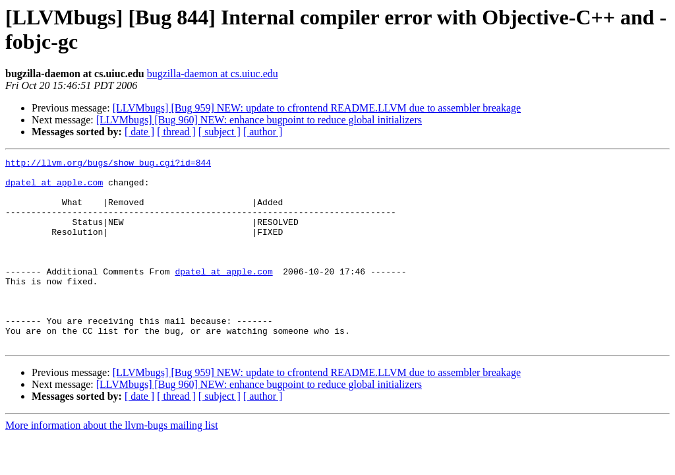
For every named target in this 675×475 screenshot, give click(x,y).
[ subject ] (219, 131)
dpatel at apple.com (54, 188)
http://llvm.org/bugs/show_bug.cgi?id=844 (108, 164)
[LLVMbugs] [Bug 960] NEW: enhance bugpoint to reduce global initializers (259, 119)
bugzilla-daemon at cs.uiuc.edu (212, 73)
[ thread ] (176, 131)
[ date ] (139, 131)
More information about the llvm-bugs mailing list (111, 462)
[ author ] (263, 131)
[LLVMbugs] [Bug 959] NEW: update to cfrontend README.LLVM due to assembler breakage (317, 107)
